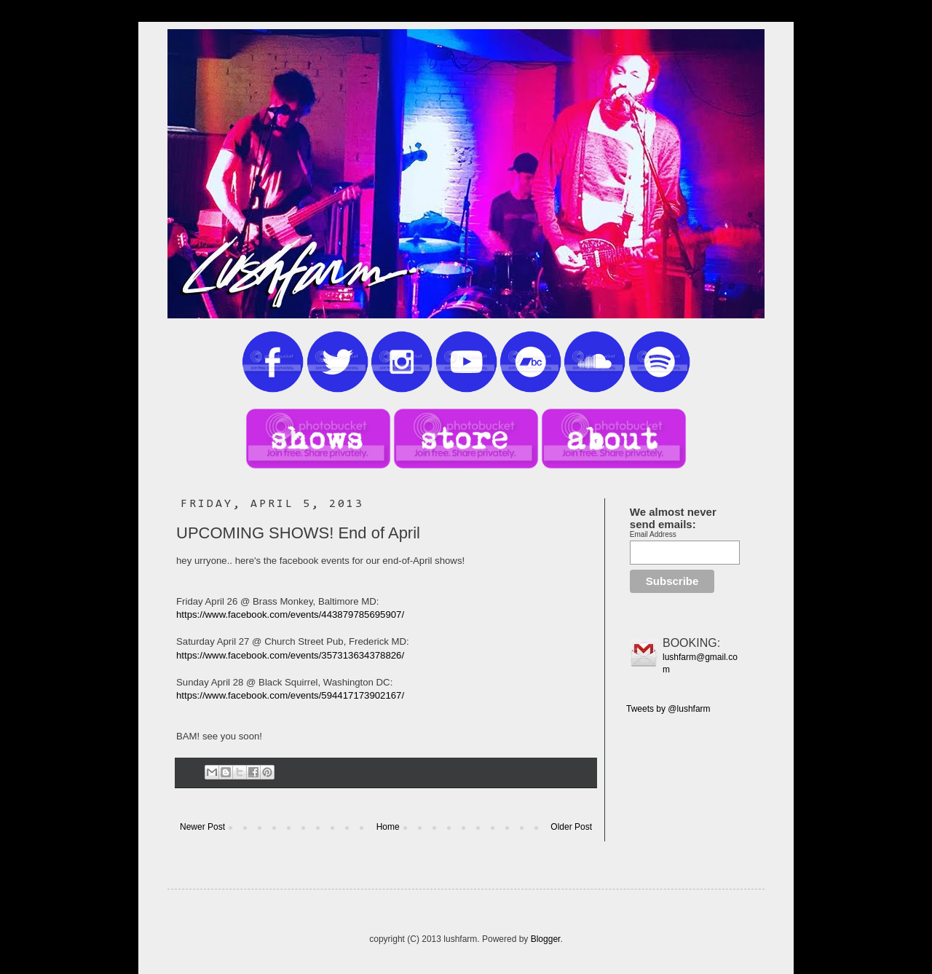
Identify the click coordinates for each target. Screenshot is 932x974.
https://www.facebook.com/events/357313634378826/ (290, 655)
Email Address (653, 534)
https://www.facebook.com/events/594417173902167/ (290, 695)
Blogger (546, 939)
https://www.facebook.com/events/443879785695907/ (290, 614)
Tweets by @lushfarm (668, 709)
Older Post (571, 827)
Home (388, 827)
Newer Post (202, 827)
